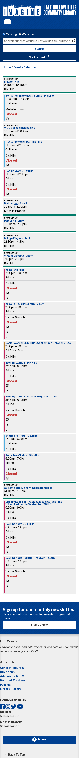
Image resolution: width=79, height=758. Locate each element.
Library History (10, 689)
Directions (7, 672)
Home (7, 67)
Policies (5, 684)
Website (28, 34)
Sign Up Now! (39, 624)
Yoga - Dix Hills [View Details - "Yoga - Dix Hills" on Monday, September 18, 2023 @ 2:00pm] (14, 270)
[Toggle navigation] (7, 21)
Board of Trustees (13, 680)
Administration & (12, 676)
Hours (44, 739)
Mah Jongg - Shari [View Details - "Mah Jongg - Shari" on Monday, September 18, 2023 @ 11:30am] (15, 203)
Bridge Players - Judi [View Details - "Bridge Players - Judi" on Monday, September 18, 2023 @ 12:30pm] (17, 238)
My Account (37, 57)
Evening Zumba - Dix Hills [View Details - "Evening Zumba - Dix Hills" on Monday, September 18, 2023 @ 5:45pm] (21, 362)
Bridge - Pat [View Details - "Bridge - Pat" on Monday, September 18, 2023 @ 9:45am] (11, 81)
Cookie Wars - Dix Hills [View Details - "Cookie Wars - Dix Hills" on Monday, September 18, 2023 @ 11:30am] (19, 171)
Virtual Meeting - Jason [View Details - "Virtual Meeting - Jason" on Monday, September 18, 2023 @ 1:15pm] (18, 256)
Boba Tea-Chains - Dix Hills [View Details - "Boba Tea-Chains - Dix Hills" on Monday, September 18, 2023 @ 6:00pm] (22, 455)
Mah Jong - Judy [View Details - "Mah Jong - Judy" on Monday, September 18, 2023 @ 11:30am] (14, 221)
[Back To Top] (39, 754)
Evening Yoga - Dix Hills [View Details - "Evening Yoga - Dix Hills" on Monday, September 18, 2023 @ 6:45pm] (19, 524)
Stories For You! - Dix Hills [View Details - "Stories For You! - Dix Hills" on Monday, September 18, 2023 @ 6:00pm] (21, 435)
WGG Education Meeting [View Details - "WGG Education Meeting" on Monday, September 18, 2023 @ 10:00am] (19, 128)
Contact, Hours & (12, 668)
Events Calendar (25, 67)
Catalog (11, 34)
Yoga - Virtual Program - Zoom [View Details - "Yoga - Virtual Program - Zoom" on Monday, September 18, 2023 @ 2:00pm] (24, 304)
